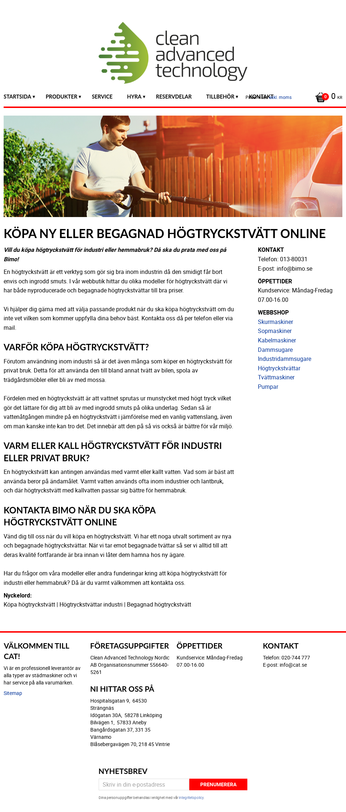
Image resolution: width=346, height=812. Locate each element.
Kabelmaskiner (277, 340)
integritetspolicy (191, 797)
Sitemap (13, 693)
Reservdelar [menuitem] (174, 96)
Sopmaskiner (275, 331)
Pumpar (268, 387)
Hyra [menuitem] (134, 96)
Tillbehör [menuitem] (220, 96)
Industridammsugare (284, 359)
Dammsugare (275, 350)
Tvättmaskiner (276, 377)
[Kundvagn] (327, 97)
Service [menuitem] (102, 96)
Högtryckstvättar (279, 368)
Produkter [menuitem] (61, 96)
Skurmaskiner (275, 322)
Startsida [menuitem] (17, 96)
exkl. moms (280, 97)
